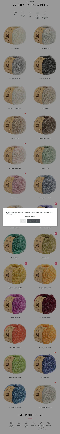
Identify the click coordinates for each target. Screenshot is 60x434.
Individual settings (30, 216)
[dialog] (30, 217)
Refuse (23, 221)
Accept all (33, 221)
